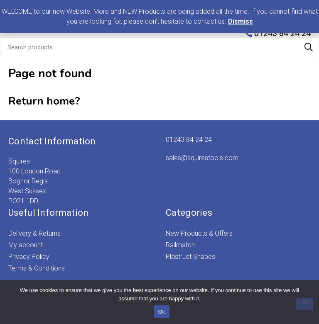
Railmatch (180, 245)
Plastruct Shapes (190, 257)
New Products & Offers (199, 233)
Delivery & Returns (34, 233)
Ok (161, 312)
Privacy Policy (28, 257)
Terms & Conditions (36, 268)
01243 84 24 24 (189, 140)
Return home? (44, 101)
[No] (300, 304)
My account (25, 245)
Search (308, 47)
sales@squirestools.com (202, 158)
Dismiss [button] (240, 21)
